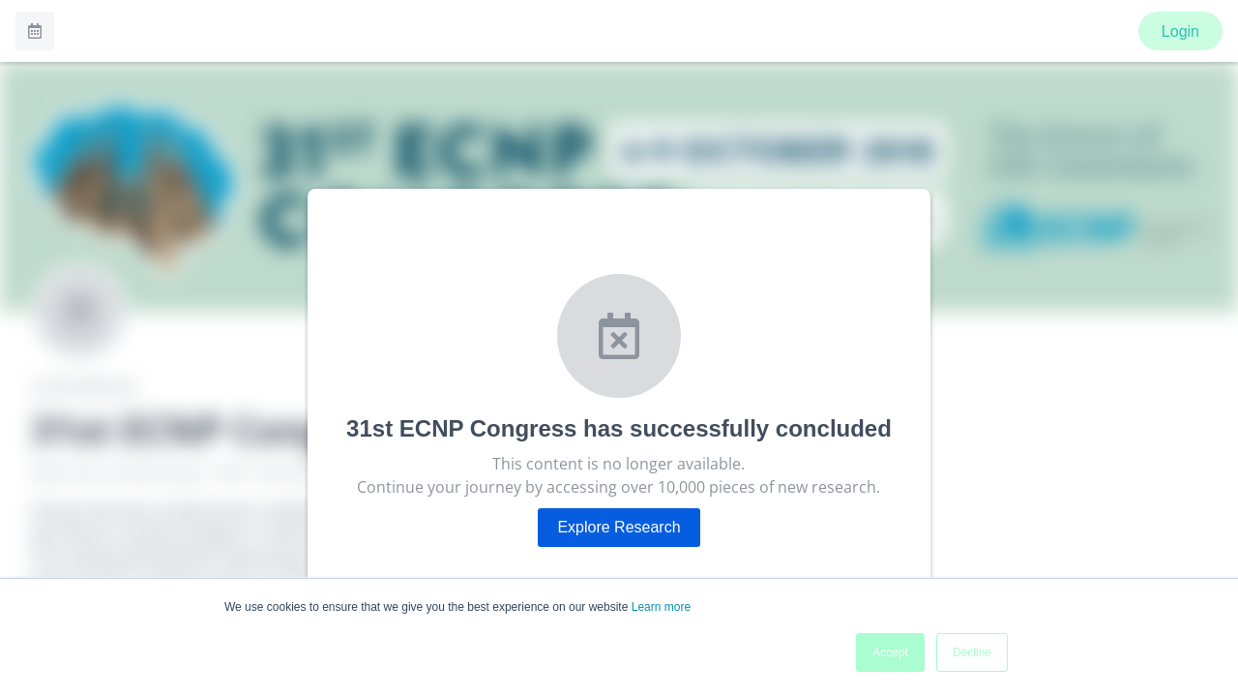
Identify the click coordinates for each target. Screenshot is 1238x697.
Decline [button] (972, 652)
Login (1180, 31)
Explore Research (618, 527)
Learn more (661, 607)
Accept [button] (890, 652)
